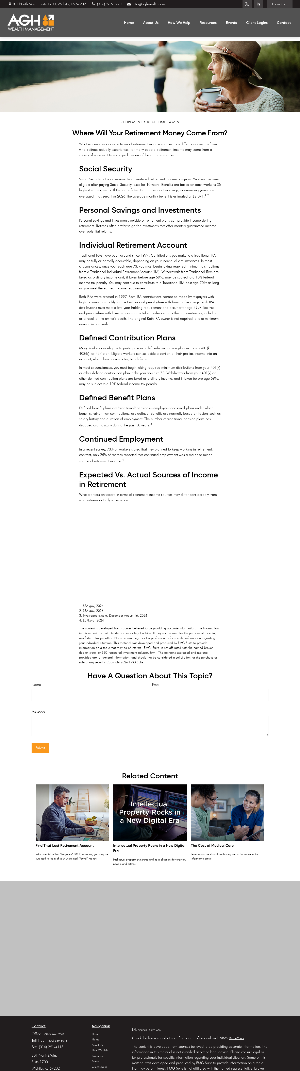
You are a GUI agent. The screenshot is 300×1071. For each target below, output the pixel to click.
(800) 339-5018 (57, 1040)
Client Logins (99, 1067)
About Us (97, 1045)
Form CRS (279, 4)
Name (36, 684)
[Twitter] (247, 4)
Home (95, 1034)
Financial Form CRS (149, 1030)
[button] (128, 22)
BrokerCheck (236, 1038)
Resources (97, 1056)
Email (156, 684)
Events (95, 1061)
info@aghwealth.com (146, 4)
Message (38, 711)
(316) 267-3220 (106, 4)
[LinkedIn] (258, 4)
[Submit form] (40, 748)
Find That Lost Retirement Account (65, 845)
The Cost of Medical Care (212, 845)
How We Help (100, 1050)
